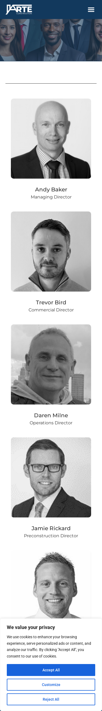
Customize (51, 684)
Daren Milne (51, 415)
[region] (51, 664)
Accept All (51, 670)
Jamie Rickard (51, 528)
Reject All (51, 699)
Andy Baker (51, 189)
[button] (91, 9)
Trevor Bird (51, 302)
